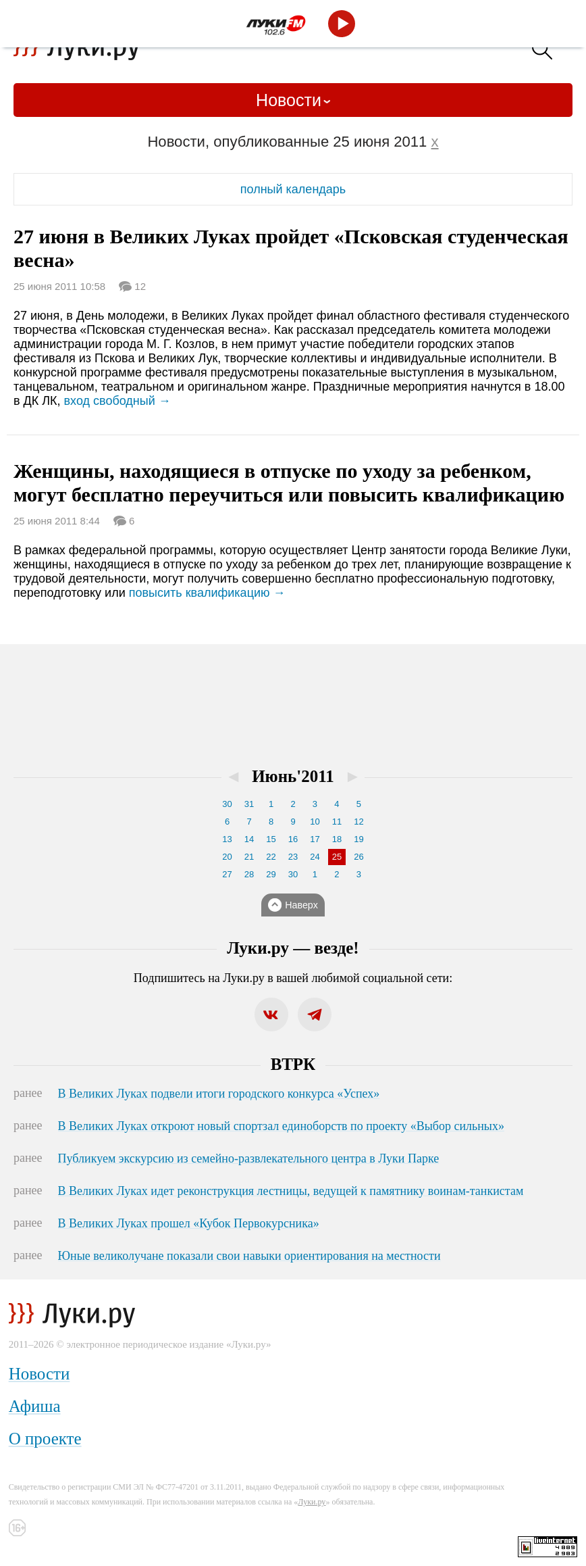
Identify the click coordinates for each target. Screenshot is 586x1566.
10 (314, 821)
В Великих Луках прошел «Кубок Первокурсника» (188, 1223)
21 (249, 857)
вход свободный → (117, 401)
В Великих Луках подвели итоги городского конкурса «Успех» (219, 1093)
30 (227, 804)
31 (249, 804)
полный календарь (293, 189)
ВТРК (293, 1064)
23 (293, 857)
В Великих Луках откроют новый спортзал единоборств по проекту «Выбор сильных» (281, 1126)
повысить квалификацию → (207, 593)
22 (270, 857)
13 (227, 839)
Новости (288, 100)
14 (249, 839)
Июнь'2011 (293, 776)
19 (358, 839)
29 (270, 874)
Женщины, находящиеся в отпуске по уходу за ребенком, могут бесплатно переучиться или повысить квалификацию (289, 483)
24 (314, 857)
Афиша (35, 1406)
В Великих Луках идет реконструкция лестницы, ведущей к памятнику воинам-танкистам (291, 1191)
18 (337, 839)
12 (139, 285)
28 (249, 874)
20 (227, 857)
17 (314, 839)
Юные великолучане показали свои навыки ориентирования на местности (249, 1256)
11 (337, 821)
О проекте (45, 1438)
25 (337, 857)
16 (293, 839)
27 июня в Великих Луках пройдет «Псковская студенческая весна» (291, 248)
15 (270, 839)
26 (358, 857)
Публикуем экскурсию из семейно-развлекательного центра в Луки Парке (249, 1158)
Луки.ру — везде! (292, 948)
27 (227, 874)
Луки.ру (311, 1502)
